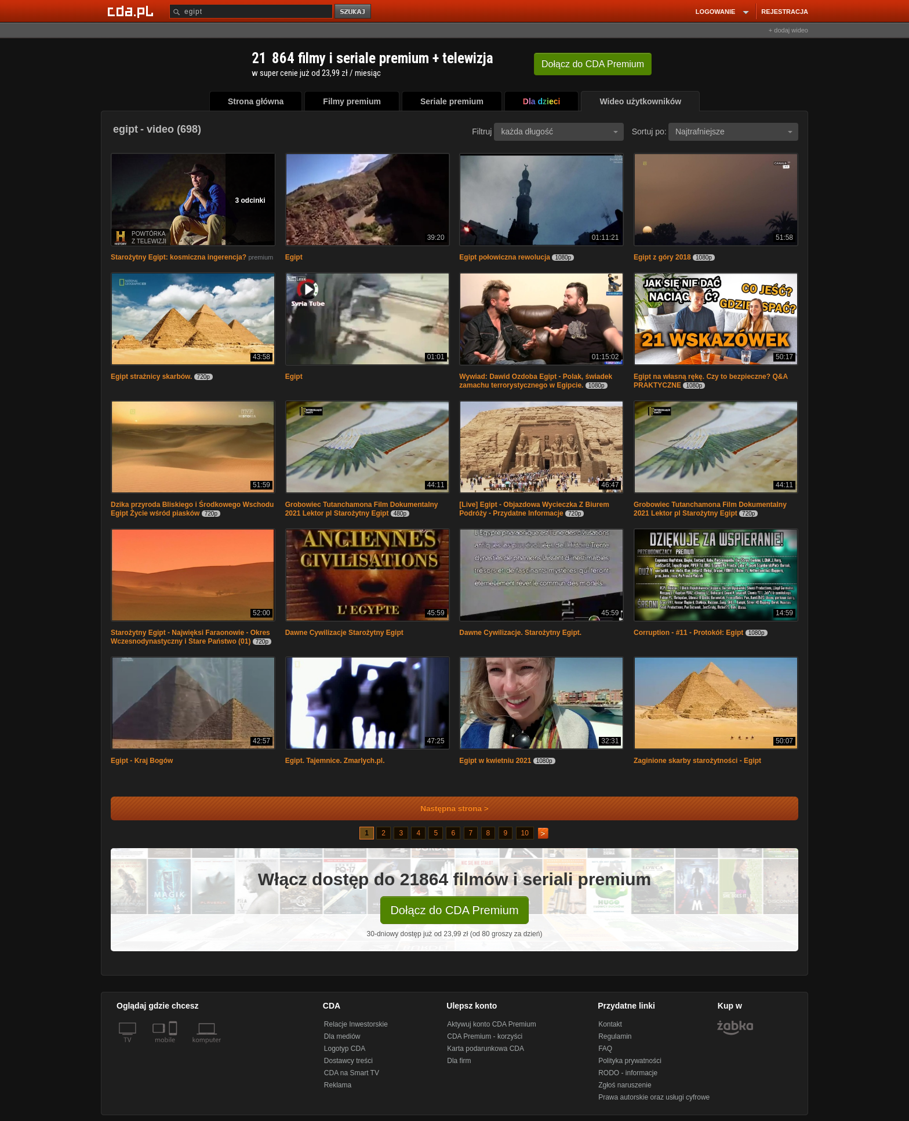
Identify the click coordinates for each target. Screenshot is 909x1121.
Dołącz (592, 64)
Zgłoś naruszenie (624, 1085)
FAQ (605, 1049)
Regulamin (614, 1036)
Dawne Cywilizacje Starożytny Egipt (344, 633)
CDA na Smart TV (351, 1073)
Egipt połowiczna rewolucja (504, 257)
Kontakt (610, 1024)
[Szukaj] (251, 11)
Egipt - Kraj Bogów (142, 761)
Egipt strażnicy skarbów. (151, 377)
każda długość (559, 131)
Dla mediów (342, 1036)
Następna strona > (446, 808)
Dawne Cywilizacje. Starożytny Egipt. (522, 633)
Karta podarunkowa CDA (485, 1049)
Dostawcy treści (348, 1061)
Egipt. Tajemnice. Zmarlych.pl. (335, 761)
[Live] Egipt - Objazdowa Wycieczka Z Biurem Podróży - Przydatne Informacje (534, 509)
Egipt (294, 257)
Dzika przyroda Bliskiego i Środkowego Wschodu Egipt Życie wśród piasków (192, 509)
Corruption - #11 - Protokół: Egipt (688, 633)
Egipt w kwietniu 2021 (495, 761)
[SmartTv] (174, 1047)
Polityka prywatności (629, 1061)
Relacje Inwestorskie (356, 1024)
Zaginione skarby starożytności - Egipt (697, 761)
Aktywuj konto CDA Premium (491, 1024)
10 (525, 833)
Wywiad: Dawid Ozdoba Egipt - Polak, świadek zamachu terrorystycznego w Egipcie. (535, 381)
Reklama (337, 1085)
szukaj (353, 12)
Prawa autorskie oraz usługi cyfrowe (654, 1097)
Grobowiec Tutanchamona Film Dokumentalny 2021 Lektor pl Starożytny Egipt (361, 509)
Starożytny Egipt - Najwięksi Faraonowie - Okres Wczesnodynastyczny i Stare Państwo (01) (190, 637)
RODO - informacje (627, 1073)
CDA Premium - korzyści (484, 1036)
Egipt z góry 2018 (662, 257)
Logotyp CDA (344, 1049)
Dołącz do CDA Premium (454, 910)
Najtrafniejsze (733, 131)
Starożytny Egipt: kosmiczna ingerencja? (178, 257)
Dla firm (459, 1061)
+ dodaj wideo (788, 30)
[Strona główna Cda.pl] (132, 11)
